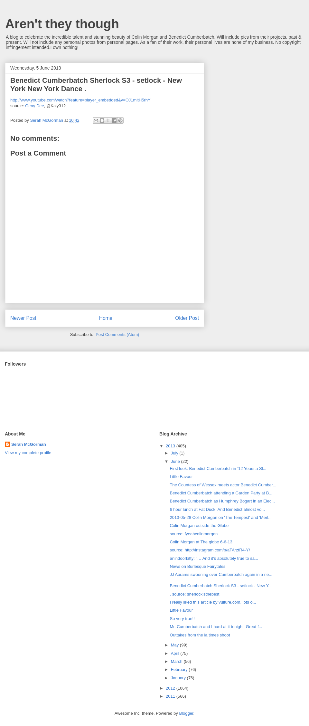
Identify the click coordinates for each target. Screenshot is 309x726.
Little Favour (181, 476)
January (179, 677)
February (180, 669)
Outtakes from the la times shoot (200, 635)
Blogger (186, 713)
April (176, 653)
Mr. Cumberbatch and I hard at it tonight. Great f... (216, 626)
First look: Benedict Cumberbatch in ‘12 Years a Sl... (218, 468)
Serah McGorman (28, 444)
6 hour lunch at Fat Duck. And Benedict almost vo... (217, 509)
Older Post (187, 318)
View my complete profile (28, 452)
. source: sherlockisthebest (194, 594)
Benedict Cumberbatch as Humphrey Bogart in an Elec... (222, 501)
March (177, 661)
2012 (171, 688)
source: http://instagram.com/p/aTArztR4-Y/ (210, 550)
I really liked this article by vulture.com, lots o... (213, 602)
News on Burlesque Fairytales (197, 566)
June (176, 461)
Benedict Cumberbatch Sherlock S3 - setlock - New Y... (221, 585)
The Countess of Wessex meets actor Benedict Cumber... (223, 484)
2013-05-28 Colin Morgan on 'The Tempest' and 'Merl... (221, 517)
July (175, 453)
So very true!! (182, 618)
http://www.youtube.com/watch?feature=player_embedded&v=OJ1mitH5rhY (80, 100)
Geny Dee (34, 105)
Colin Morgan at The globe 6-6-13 (201, 542)
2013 (171, 446)
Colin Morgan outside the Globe (199, 525)
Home (106, 318)
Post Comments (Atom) (117, 334)
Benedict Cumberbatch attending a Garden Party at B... (221, 493)
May (175, 645)
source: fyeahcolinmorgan (194, 533)
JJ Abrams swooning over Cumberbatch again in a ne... (221, 574)
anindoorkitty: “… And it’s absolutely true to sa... (214, 558)
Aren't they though (62, 24)
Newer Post (23, 318)
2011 (171, 696)
